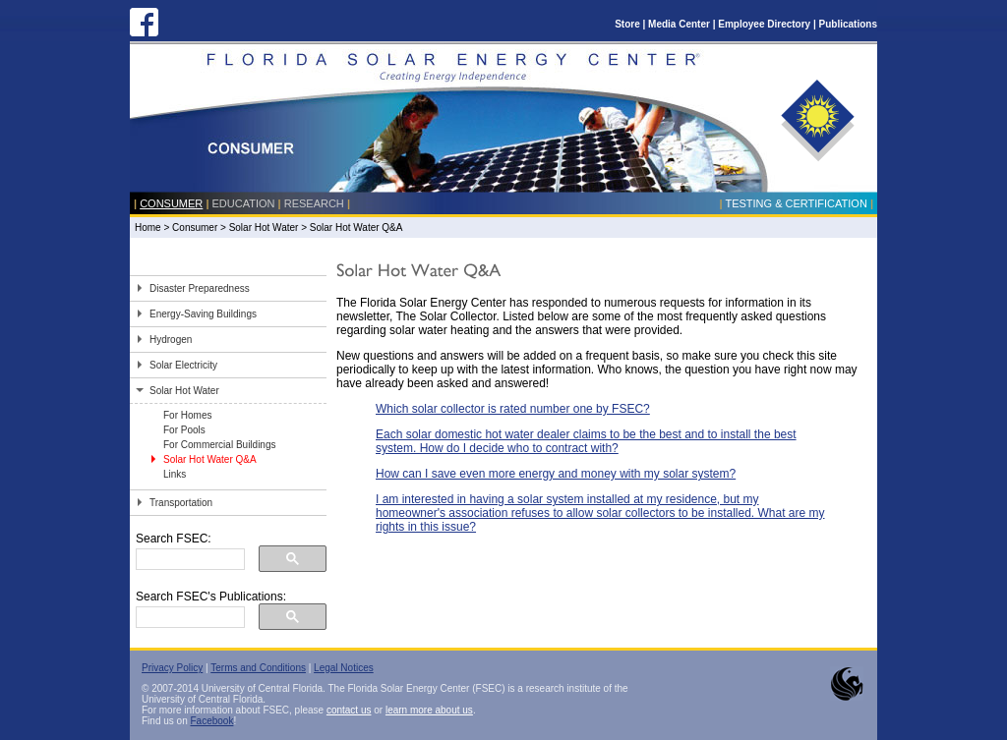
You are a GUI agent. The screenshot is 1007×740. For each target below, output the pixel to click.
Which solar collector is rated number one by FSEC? (513, 409)
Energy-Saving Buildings (203, 314)
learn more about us (429, 710)
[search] (188, 559)
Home (148, 227)
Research (314, 203)
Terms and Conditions (258, 667)
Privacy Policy (172, 667)
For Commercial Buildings (219, 444)
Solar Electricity (183, 365)
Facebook (211, 720)
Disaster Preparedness (199, 288)
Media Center (679, 24)
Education (243, 203)
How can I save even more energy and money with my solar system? (556, 474)
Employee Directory (764, 24)
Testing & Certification (795, 203)
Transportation (180, 502)
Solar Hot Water (264, 227)
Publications (848, 24)
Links (174, 474)
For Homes (187, 415)
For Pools (184, 430)
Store (627, 24)
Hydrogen (170, 339)
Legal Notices (344, 667)
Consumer (171, 203)
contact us (349, 710)
